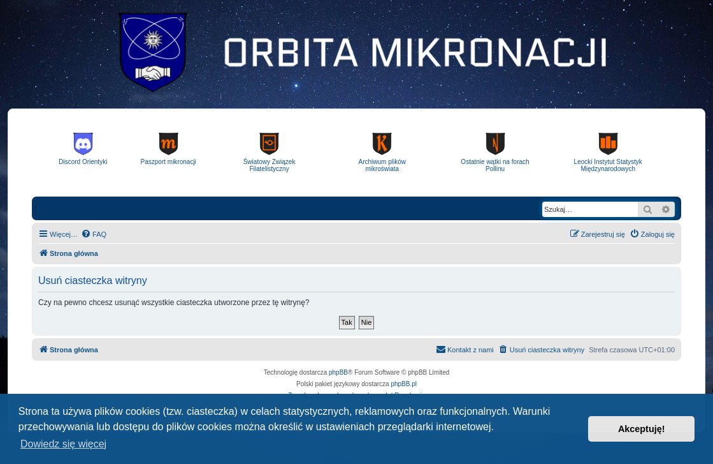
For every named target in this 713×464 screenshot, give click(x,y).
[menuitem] (93, 234)
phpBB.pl (404, 383)
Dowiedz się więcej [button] (63, 443)
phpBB (338, 372)
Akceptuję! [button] (641, 429)
